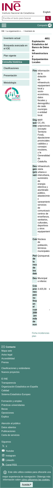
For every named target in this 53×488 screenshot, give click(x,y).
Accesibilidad (8, 358)
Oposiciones (7, 413)
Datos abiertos (8, 427)
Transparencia (8, 383)
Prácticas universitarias (13, 405)
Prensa (5, 362)
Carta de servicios (10, 435)
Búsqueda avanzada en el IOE (15, 47)
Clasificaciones (11, 68)
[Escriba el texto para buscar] (24, 18)
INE (2, 31)
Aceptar (26, 484)
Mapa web (6, 351)
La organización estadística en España (21, 31)
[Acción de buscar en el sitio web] (48, 18)
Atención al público (10, 423)
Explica (5, 416)
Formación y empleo (11, 401)
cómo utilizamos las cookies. (35, 479)
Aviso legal (6, 354)
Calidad (5, 390)
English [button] (46, 12)
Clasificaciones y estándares (15, 368)
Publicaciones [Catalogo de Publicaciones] (8, 431)
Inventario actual (12, 38)
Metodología (10, 82)
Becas (4, 409)
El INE (4, 379)
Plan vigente (10, 55)
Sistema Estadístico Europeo (15, 394)
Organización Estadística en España (19, 386)
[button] (44, 25)
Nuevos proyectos (10, 372)
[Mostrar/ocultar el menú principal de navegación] (4, 25)
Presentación (10, 75)
